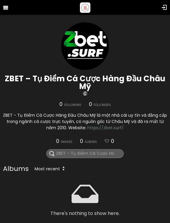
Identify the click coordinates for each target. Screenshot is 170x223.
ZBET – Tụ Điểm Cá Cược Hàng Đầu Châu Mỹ (85, 82)
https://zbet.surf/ (105, 128)
